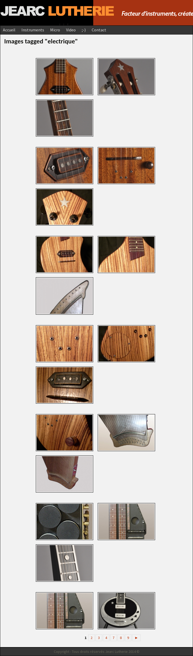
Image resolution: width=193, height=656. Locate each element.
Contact (99, 29)
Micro (55, 29)
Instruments (32, 29)
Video (71, 29)
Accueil (9, 29)
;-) (84, 29)
